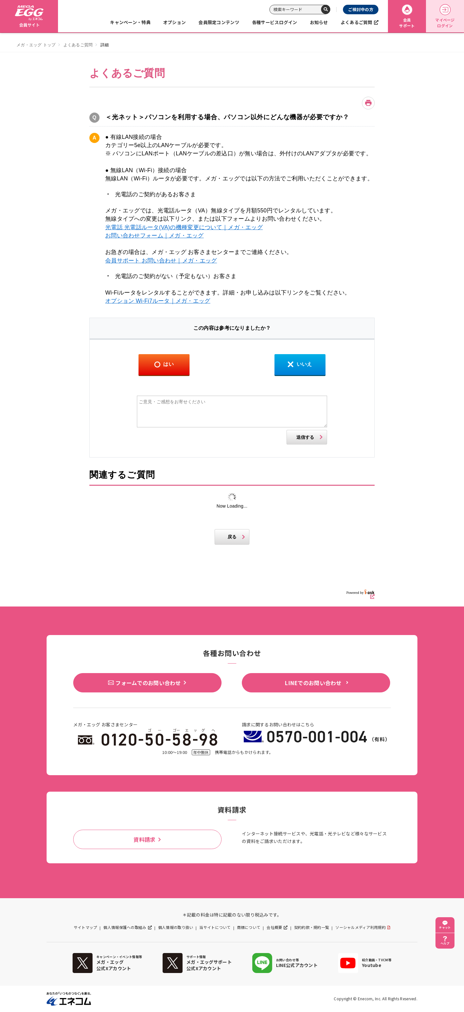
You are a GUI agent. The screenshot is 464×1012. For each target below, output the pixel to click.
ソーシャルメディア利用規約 (360, 927)
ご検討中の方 (360, 9)
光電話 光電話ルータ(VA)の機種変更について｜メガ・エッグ (184, 227)
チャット (445, 927)
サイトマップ (85, 927)
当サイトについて (214, 927)
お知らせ (319, 22)
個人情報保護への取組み (124, 927)
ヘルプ (445, 943)
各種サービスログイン (274, 22)
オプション (174, 22)
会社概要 (274, 927)
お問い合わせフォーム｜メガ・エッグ (154, 235)
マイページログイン (444, 16)
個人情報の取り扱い (175, 927)
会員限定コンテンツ (218, 22)
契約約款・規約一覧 (311, 927)
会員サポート (407, 16)
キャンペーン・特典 (130, 22)
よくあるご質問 (356, 22)
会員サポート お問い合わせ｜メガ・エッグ (161, 260)
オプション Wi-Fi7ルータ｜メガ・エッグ (157, 301)
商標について (249, 927)
